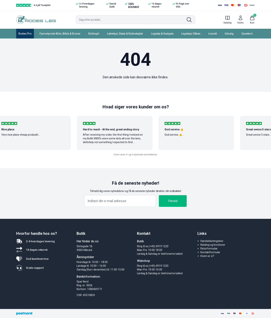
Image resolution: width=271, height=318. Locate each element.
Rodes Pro (25, 33)
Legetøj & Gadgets (162, 33)
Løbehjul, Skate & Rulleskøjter (125, 33)
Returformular (209, 248)
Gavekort (247, 33)
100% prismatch (132, 5)
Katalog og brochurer (212, 244)
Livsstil (212, 33)
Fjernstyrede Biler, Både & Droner (60, 33)
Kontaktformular (210, 252)
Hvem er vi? (207, 256)
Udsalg (229, 33)
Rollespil (93, 33)
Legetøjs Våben (190, 33)
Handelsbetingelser (211, 240)
